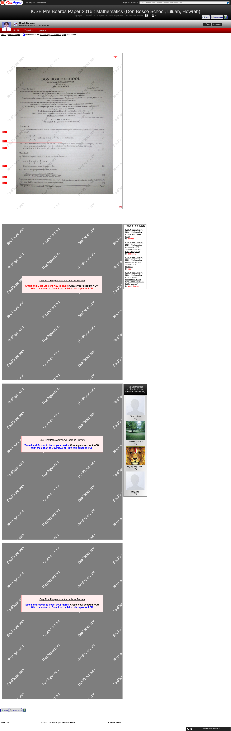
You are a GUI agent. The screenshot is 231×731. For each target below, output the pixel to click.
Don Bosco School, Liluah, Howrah (34, 25)
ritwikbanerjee (14, 35)
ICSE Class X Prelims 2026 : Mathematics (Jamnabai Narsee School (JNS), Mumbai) (134, 262)
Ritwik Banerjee (27, 23)
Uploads (42, 30)
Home (3, 35)
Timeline (28, 30)
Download (217, 17)
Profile (16, 30)
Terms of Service (68, 722)
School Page (45, 35)
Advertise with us (114, 722)
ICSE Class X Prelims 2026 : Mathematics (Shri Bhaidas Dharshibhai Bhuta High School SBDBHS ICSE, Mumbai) (134, 278)
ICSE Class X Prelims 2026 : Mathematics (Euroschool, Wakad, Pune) (134, 233)
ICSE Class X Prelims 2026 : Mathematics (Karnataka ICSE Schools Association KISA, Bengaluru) (134, 247)
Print (205, 17)
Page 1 (115, 57)
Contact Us (4, 722)
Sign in (126, 3)
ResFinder (41, 3)
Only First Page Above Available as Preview (62, 280)
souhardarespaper (58, 35)
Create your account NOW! (84, 286)
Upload (134, 3)
